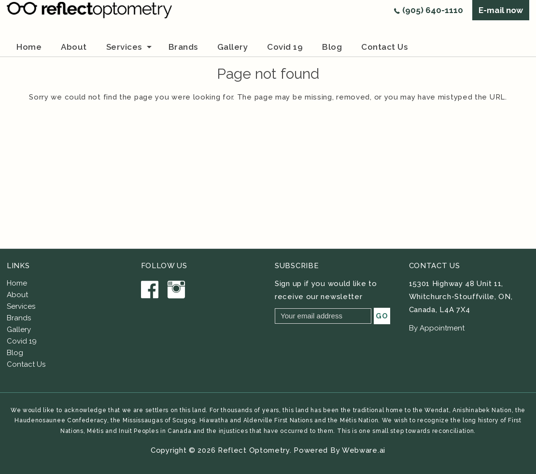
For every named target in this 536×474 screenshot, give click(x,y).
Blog (332, 47)
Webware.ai (363, 450)
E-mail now (501, 10)
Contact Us (26, 364)
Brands (19, 318)
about (74, 47)
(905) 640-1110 (432, 10)
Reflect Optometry (254, 450)
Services (124, 47)
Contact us (384, 47)
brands (183, 47)
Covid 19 (285, 47)
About (17, 294)
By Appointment (437, 328)
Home (29, 47)
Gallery (232, 47)
